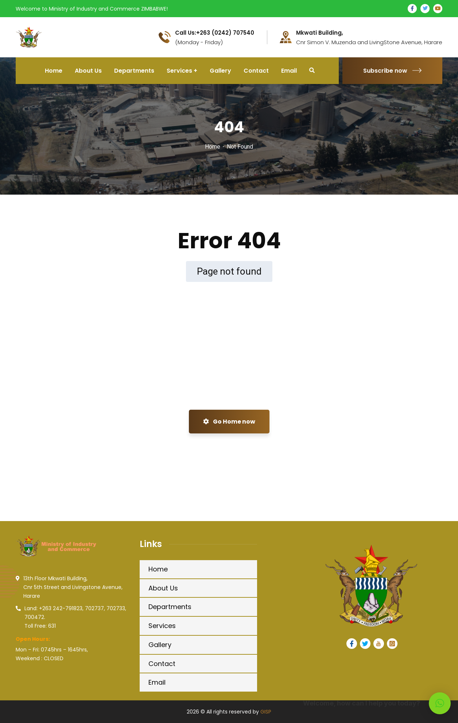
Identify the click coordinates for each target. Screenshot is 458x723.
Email (157, 682)
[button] (440, 703)
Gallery (159, 644)
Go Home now (229, 421)
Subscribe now (392, 70)
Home (212, 146)
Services (162, 625)
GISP (265, 711)
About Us (163, 588)
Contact (161, 663)
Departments (169, 606)
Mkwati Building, (319, 33)
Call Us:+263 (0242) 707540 (214, 33)
